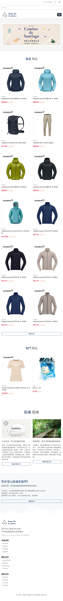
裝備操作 (4, 546)
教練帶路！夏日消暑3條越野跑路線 (47, 441)
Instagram (17, 535)
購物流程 (4, 577)
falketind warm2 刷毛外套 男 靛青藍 (45, 231)
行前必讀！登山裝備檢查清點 (13, 441)
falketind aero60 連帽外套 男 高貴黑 (45, 187)
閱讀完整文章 (16, 464)
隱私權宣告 (5, 566)
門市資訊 (4, 568)
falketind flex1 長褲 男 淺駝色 (43, 143)
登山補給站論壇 (25, 535)
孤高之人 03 (37, 388)
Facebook (11, 535)
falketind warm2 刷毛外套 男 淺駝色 (45, 277)
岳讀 (34, 385)
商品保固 (4, 585)
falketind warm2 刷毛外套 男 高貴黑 (13, 277)
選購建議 (4, 551)
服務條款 (4, 563)
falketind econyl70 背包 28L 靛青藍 (13, 143)
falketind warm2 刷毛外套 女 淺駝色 (45, 321)
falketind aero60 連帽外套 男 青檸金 (13, 187)
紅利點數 (4, 580)
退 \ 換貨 (4, 582)
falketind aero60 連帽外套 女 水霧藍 (45, 99)
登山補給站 (48, 2)
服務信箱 (32, 501)
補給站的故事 (6, 560)
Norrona (3, 96)
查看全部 (32, 333)
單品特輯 (4, 543)
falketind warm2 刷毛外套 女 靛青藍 (13, 321)
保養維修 (4, 549)
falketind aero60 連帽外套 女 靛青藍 (13, 99)
